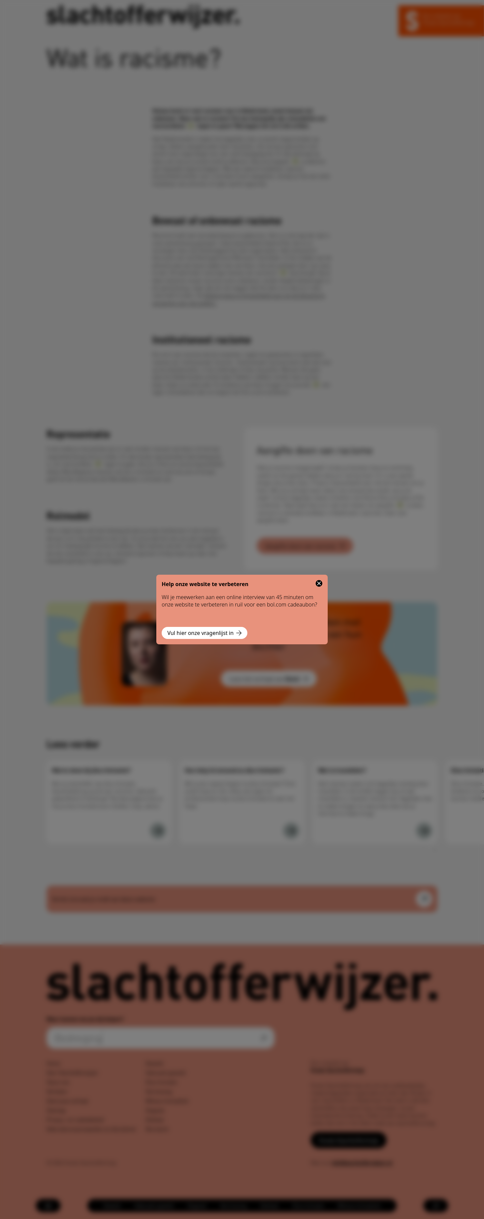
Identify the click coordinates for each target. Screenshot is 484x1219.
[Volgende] (434, 850)
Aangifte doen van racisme (305, 546)
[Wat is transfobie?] (424, 831)
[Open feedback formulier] (424, 899)
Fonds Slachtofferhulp (348, 1140)
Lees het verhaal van (268, 678)
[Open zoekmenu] (435, 1205)
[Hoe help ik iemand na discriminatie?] (291, 831)
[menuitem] (112, 1205)
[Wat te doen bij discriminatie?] (158, 831)
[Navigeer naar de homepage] (143, 16)
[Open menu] (48, 1205)
